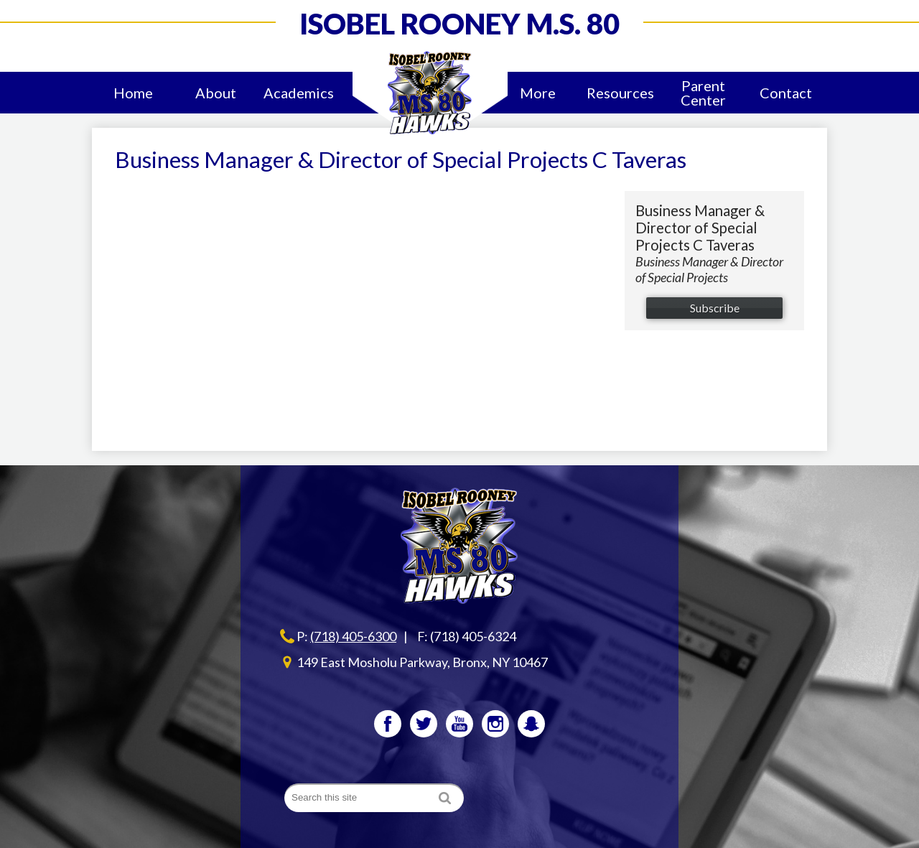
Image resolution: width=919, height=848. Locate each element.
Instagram (495, 726)
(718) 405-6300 (353, 636)
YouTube (459, 726)
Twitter (423, 726)
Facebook (387, 726)
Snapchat (531, 726)
